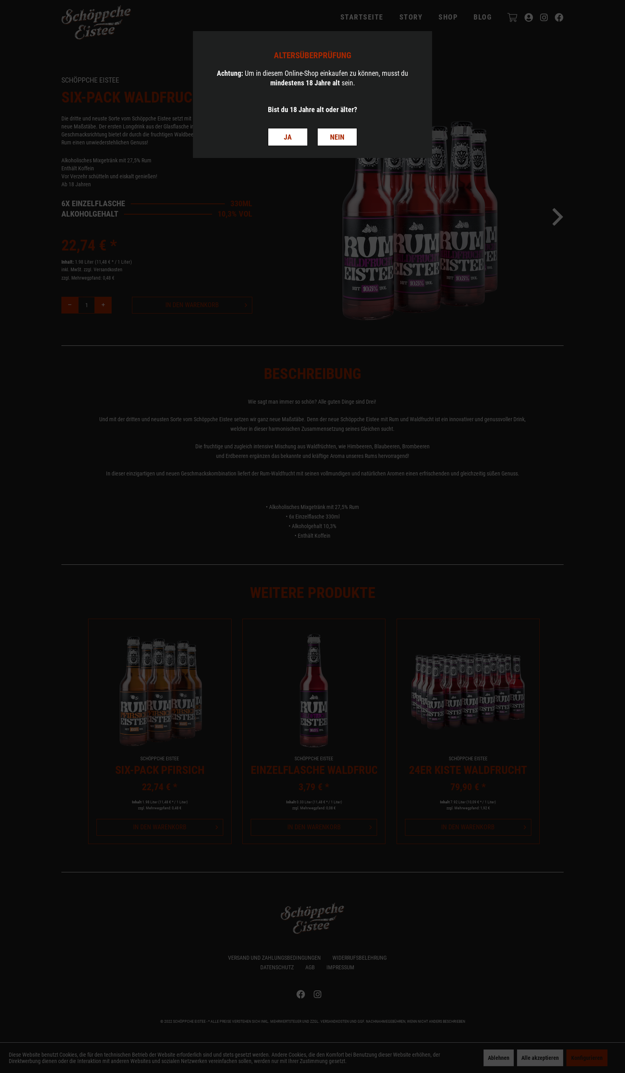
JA (288, 137)
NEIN (337, 137)
